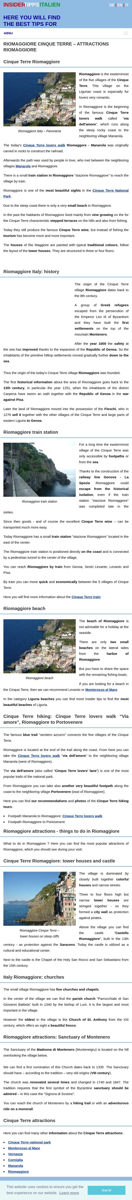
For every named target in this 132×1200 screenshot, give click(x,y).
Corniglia (15, 1160)
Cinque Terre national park (29, 1142)
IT (127, 5)
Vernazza (15, 1154)
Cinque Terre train (86, 597)
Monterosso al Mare (101, 690)
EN (119, 5)
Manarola (23, 166)
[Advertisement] (67, 312)
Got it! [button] (106, 1190)
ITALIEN (50, 5)
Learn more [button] (69, 1193)
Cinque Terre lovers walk (44, 145)
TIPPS (31, 5)
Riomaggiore (18, 1171)
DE (111, 5)
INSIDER (14, 5)
